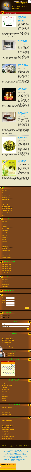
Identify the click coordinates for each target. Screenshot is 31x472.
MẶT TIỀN (16, 253)
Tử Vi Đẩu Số (16, 282)
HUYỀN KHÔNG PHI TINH (16, 338)
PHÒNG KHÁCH (16, 237)
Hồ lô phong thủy (16, 199)
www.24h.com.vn (6, 412)
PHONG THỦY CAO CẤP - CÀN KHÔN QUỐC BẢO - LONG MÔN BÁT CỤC (22, 18)
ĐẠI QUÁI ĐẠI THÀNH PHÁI (16, 340)
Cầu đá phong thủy (16, 206)
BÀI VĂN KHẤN (16, 427)
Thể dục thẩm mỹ (16, 383)
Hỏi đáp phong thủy (8, 290)
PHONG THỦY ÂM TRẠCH (16, 438)
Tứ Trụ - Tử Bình (16, 280)
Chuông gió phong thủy (16, 208)
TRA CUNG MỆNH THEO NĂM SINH (22, 161)
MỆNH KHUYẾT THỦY (16, 264)
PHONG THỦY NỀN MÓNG (16, 336)
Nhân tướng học (16, 284)
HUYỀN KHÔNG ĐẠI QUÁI (16, 421)
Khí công (16, 398)
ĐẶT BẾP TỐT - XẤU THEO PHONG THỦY (22, 41)
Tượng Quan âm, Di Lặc (16, 211)
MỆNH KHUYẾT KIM (16, 266)
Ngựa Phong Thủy (16, 195)
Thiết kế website (14, 460)
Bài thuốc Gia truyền (16, 392)
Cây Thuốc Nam (16, 390)
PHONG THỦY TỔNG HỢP (16, 347)
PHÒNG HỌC (16, 246)
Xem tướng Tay (16, 286)
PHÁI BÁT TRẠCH (16, 423)
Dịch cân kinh (16, 396)
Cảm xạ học (16, 401)
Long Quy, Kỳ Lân (16, 204)
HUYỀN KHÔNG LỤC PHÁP (16, 430)
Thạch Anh (16, 191)
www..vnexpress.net (6, 410)
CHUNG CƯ (16, 244)
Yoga (16, 394)
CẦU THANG (16, 242)
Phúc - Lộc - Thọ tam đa (16, 213)
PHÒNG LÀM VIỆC (16, 251)
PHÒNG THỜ (16, 235)
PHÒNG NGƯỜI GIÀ (16, 257)
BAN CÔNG (16, 240)
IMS (19, 460)
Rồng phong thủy (16, 197)
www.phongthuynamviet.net (8, 407)
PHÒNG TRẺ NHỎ (16, 255)
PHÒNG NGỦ (16, 231)
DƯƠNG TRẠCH (16, 222)
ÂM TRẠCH (16, 224)
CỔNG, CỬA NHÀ (16, 228)
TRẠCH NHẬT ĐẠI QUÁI (16, 343)
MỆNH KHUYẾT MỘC (16, 269)
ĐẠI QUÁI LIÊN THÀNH (16, 345)
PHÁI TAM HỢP (16, 432)
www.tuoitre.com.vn (6, 414)
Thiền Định (16, 387)
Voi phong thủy (16, 202)
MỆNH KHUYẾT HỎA (16, 271)
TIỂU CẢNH (16, 226)
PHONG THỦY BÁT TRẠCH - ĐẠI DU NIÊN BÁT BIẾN (23, 66)
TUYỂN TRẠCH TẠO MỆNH (16, 436)
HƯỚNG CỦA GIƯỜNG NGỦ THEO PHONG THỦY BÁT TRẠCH (23, 114)
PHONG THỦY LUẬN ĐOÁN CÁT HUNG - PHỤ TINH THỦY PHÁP (23, 90)
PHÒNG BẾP (16, 233)
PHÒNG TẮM (16, 248)
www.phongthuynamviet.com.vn (9, 409)
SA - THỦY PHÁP (16, 434)
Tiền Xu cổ (16, 193)
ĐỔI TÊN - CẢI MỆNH (16, 273)
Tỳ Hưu (16, 215)
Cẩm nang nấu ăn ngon (16, 385)
